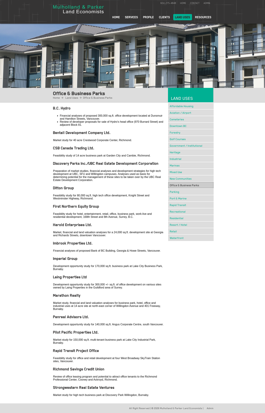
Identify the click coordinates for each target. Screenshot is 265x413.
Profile (148, 17)
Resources (203, 17)
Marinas (175, 165)
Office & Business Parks (97, 97)
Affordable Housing (182, 106)
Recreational (178, 211)
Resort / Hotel (178, 224)
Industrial (176, 158)
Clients (164, 17)
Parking (174, 191)
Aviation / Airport (180, 112)
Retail (173, 231)
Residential (177, 218)
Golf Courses (178, 139)
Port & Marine (178, 198)
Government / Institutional (186, 145)
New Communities (181, 178)
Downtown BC (178, 125)
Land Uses (182, 17)
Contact (195, 3)
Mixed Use (176, 172)
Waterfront (177, 237)
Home (183, 3)
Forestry (175, 132)
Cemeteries (177, 119)
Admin (207, 3)
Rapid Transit (178, 204)
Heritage (175, 152)
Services (131, 17)
